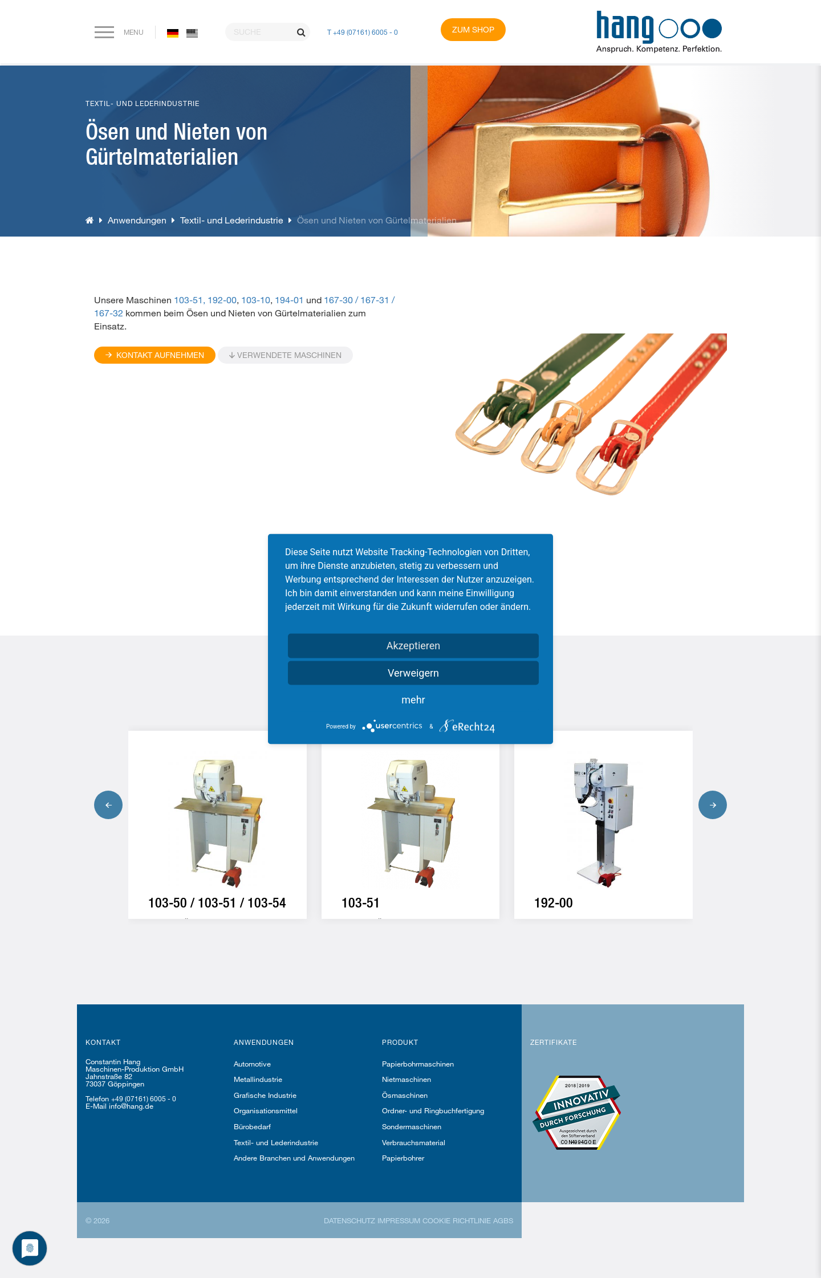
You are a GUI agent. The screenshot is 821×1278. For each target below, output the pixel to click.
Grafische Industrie (265, 1095)
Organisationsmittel (266, 1110)
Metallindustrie (258, 1079)
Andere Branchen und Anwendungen (294, 1157)
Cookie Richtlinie (456, 1220)
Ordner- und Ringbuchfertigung (433, 1110)
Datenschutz (349, 1220)
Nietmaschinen (406, 1079)
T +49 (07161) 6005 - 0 (362, 31)
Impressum (398, 1220)
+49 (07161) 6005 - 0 (143, 1098)
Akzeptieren (414, 646)
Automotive (252, 1063)
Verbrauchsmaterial (413, 1142)
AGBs (503, 1220)
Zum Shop (473, 29)
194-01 (289, 299)
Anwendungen (137, 219)
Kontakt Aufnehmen (154, 355)
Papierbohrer (403, 1157)
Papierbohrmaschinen (418, 1063)
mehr (413, 700)
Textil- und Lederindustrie (231, 219)
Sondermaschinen (411, 1126)
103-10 (255, 299)
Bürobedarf (252, 1126)
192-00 (222, 299)
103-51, (191, 299)
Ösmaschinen (405, 1095)
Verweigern (413, 673)
